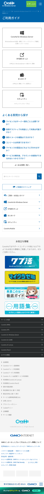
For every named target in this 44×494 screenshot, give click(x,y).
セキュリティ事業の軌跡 (8, 465)
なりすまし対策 (33, 462)
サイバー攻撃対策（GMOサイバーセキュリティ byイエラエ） (19, 459)
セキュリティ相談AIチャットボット (12, 453)
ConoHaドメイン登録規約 (11, 366)
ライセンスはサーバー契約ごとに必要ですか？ (23, 122)
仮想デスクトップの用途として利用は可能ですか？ (23, 130)
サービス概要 (7, 415)
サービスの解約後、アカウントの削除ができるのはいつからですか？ (23, 157)
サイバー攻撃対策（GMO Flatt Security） (13, 462)
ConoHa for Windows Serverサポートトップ (25, 11)
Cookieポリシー (8, 408)
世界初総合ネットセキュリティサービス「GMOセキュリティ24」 (21, 446)
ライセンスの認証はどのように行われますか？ (23, 149)
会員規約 (6, 362)
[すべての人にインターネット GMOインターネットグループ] (19, 484)
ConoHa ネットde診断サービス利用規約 (16, 376)
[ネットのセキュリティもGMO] (22, 490)
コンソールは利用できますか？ (18, 142)
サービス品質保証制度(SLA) (11, 397)
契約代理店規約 (8, 387)
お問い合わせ (7, 401)
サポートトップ (6, 11)
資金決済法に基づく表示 (11, 394)
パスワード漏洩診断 (7, 451)
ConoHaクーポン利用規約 (11, 373)
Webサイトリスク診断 (22, 451)
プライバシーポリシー (10, 404)
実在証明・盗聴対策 (7, 456)
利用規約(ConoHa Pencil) (11, 383)
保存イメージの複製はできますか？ (20, 137)
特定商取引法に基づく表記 (11, 390)
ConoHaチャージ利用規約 (11, 369)
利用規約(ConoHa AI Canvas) (12, 380)
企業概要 (6, 411)
